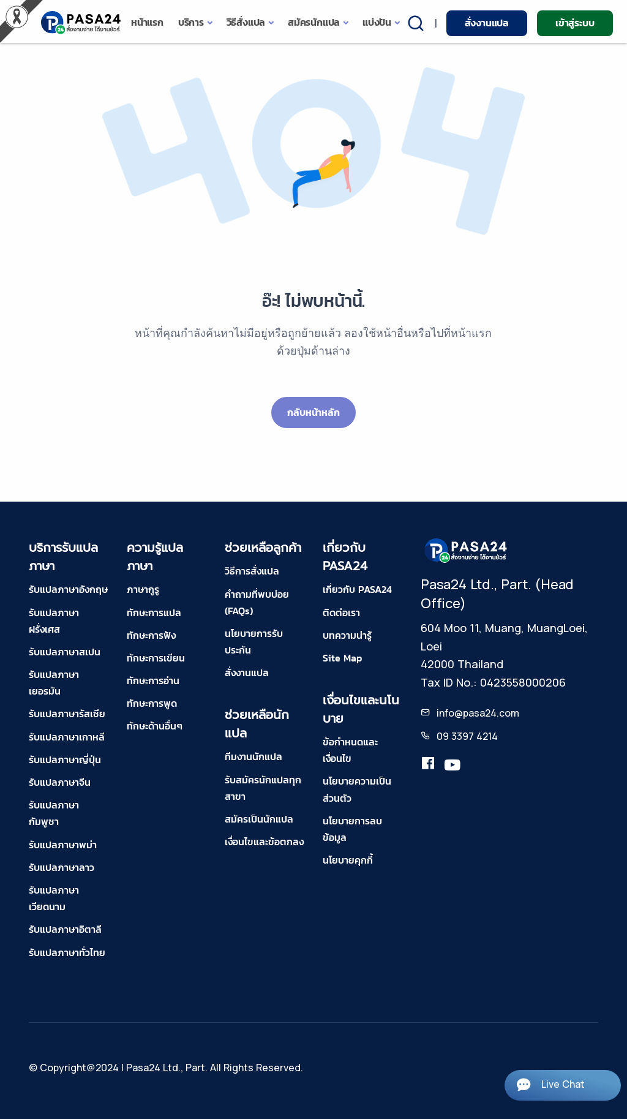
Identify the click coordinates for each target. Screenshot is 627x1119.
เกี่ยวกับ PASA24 (357, 589)
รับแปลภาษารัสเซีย (67, 713)
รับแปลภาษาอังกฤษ (68, 589)
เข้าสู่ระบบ (574, 22)
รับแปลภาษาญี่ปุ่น (65, 759)
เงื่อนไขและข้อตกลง (264, 841)
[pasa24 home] (82, 22)
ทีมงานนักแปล (253, 756)
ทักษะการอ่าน (153, 680)
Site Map (342, 657)
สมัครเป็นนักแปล (259, 819)
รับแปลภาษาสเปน (64, 651)
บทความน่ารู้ (347, 635)
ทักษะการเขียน (156, 657)
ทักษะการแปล (154, 612)
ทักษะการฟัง (151, 635)
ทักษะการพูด (152, 703)
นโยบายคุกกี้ (348, 860)
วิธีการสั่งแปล (252, 570)
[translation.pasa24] (428, 765)
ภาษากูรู (143, 589)
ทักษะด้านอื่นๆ (154, 725)
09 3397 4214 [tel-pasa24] (467, 736)
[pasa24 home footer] (466, 550)
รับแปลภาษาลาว (61, 867)
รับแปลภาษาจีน (60, 782)
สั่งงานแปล (487, 22)
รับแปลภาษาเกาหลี (67, 736)
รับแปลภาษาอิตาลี (65, 929)
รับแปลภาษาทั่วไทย (67, 952)
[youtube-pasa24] (452, 765)
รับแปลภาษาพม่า (63, 844)
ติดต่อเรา (341, 612)
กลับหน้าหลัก (313, 412)
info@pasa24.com (478, 713)
